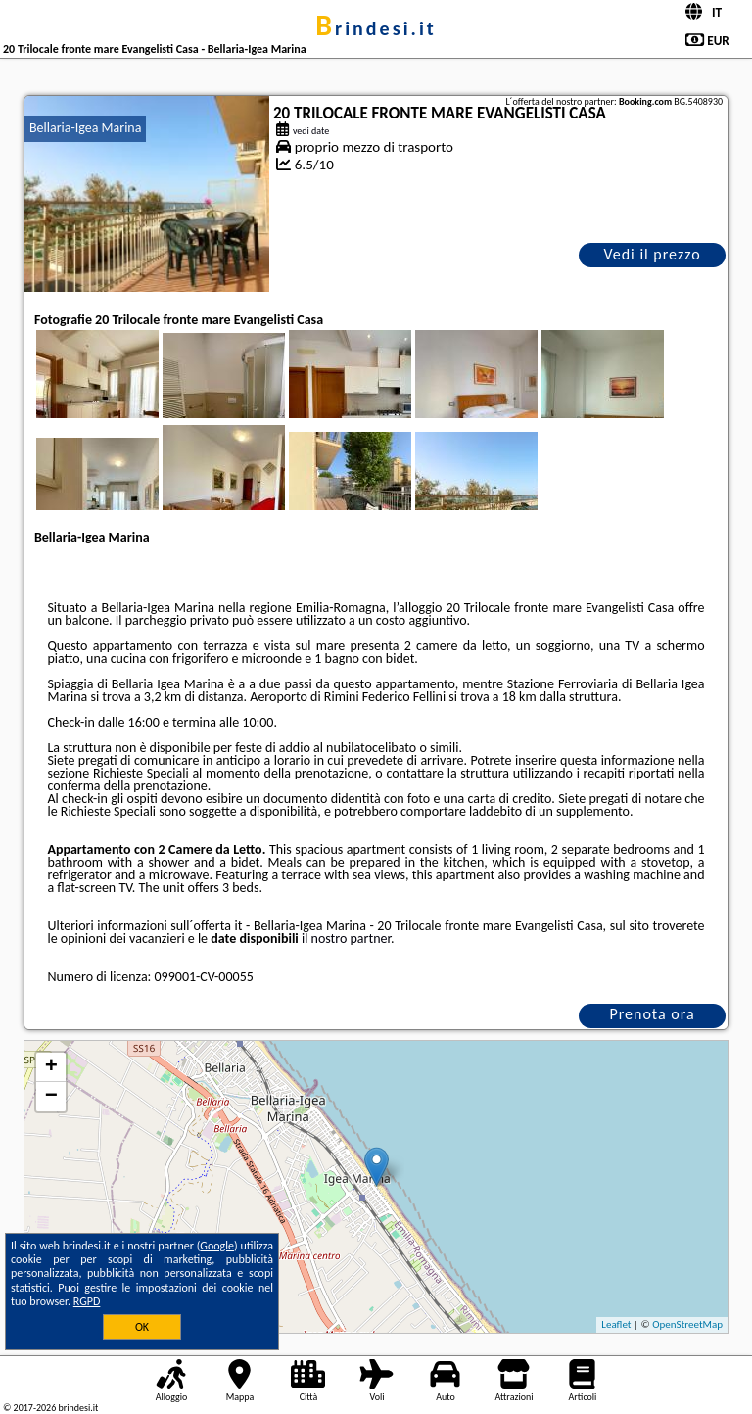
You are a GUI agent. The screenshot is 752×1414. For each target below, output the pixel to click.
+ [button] (51, 1067)
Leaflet (616, 1324)
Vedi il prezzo (651, 254)
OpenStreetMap (687, 1324)
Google (217, 1245)
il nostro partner (346, 938)
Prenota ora (651, 1014)
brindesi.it (375, 28)
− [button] (51, 1096)
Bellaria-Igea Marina (85, 127)
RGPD (87, 1301)
